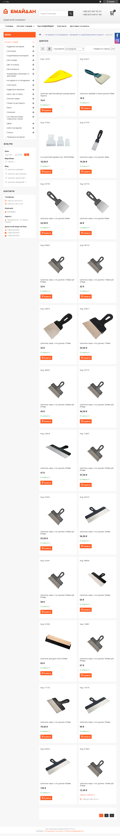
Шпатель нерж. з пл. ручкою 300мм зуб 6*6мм (57, 596)
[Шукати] (70, 13)
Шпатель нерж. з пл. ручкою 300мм (95, 595)
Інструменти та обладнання (56, 35)
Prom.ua (72, 829)
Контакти (61, 26)
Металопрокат (13, 69)
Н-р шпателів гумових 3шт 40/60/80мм (57, 157)
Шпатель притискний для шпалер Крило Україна (57, 94)
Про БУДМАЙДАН (45, 26)
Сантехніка (11, 51)
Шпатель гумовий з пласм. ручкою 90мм (97, 93)
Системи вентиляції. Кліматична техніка (15, 118)
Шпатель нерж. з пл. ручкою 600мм (55, 783)
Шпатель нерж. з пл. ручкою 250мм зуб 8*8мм (57, 532)
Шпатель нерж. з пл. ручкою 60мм (55, 218)
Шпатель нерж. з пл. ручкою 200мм (55, 468)
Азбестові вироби (14, 128)
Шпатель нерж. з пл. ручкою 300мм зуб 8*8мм (97, 659)
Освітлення (11, 85)
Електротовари (13, 98)
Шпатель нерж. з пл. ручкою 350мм (55, 722)
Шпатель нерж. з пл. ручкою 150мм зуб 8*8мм (57, 281)
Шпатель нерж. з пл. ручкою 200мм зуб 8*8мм (97, 405)
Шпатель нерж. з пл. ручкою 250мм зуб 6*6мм (97, 469)
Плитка (10, 132)
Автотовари (12, 60)
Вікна (9, 107)
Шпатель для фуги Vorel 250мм (53, 658)
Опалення (11, 112)
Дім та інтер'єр (13, 64)
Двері (9, 123)
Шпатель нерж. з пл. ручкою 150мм (95, 343)
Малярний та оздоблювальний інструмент (87, 35)
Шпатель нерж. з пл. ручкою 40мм (94, 157)
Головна (9, 26)
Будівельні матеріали (15, 46)
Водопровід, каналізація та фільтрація (18, 75)
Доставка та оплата (79, 26)
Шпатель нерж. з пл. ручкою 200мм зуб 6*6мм (57, 405)
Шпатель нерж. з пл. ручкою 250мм (95, 531)
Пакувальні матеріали (16, 137)
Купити (47, 110)
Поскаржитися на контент (54, 831)
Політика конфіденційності (74, 831)
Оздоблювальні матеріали (17, 55)
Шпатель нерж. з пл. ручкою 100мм (55, 343)
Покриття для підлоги (16, 103)
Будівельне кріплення (15, 89)
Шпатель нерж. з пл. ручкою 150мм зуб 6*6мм (97, 281)
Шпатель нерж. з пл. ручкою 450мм (95, 722)
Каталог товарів (24, 26)
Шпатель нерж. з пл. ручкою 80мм (94, 218)
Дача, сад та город (14, 94)
